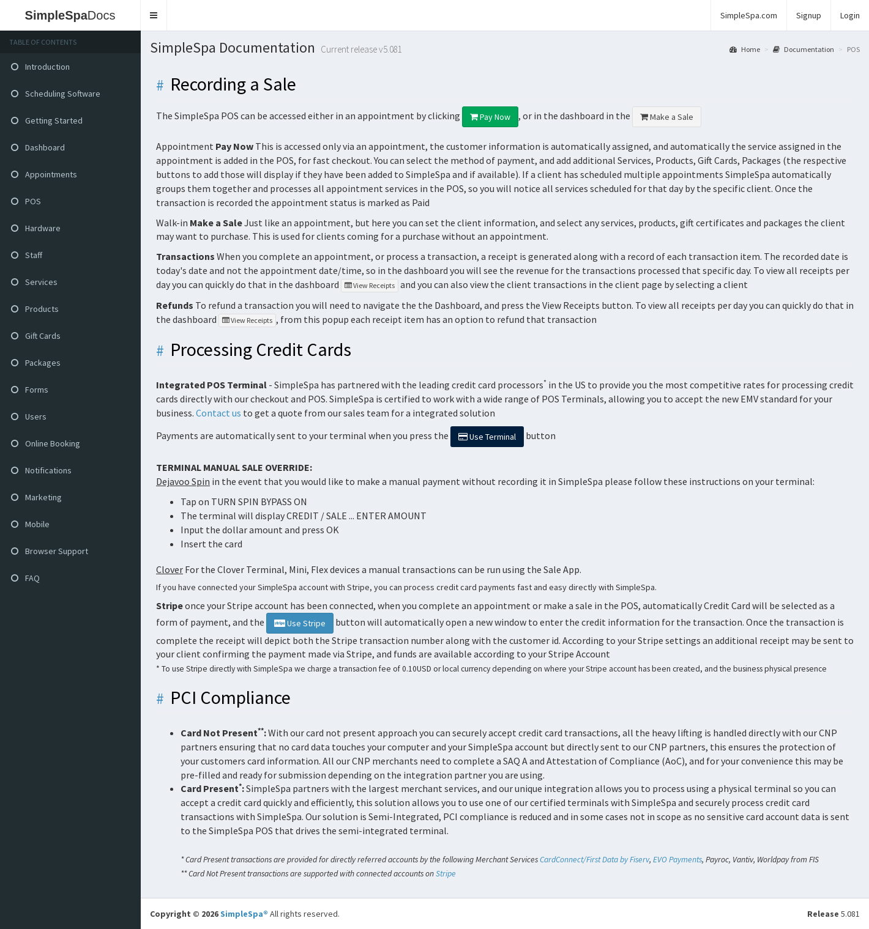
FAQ (25, 577)
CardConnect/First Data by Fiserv (594, 859)
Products (35, 308)
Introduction (40, 66)
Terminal (487, 436)
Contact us (218, 413)
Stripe (446, 873)
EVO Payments (677, 859)
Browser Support (49, 551)
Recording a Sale (233, 84)
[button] (154, 15)
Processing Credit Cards (260, 349)
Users (29, 416)
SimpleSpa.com (748, 15)
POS (26, 201)
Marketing (36, 497)
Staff (26, 255)
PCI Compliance (230, 697)
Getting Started (47, 120)
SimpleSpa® (244, 913)
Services (34, 281)
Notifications (41, 470)
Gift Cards (36, 335)
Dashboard (38, 147)
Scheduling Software (55, 93)
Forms (29, 389)
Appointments (44, 174)
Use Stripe (300, 623)
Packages (36, 362)
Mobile (30, 524)
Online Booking (45, 443)
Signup (808, 15)
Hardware (36, 228)
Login (850, 15)
